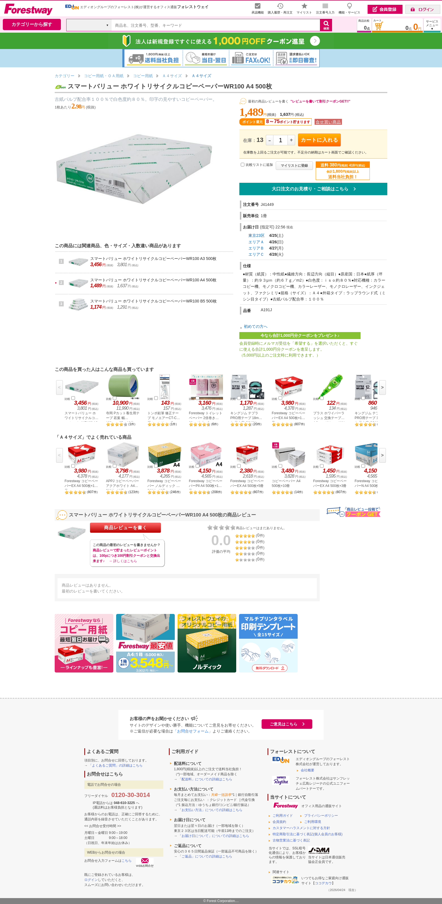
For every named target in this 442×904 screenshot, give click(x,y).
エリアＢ (256, 248)
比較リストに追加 (259, 165)
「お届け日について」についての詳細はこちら (213, 836)
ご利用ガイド (283, 816)
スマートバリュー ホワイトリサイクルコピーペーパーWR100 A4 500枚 (153, 280)
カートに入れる (319, 140)
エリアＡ (256, 242)
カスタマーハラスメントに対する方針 (301, 828)
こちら (126, 861)
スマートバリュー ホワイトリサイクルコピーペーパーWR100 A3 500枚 (153, 258)
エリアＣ (256, 254)
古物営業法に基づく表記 (291, 840)
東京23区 (256, 235)
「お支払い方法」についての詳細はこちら (210, 810)
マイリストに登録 (294, 166)
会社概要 (307, 770)
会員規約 (279, 822)
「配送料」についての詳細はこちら (205, 779)
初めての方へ (256, 326)
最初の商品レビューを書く (268, 101)
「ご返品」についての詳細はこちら (205, 856)
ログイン (91, 880)
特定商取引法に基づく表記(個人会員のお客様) (307, 834)
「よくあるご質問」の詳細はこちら (116, 765)
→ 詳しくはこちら (123, 561)
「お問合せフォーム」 (193, 731)
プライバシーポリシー (321, 816)
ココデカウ (323, 883)
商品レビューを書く (125, 527)
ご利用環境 (312, 822)
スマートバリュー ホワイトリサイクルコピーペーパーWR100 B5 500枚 (153, 301)
